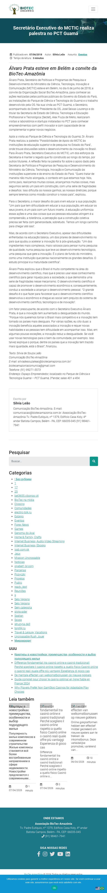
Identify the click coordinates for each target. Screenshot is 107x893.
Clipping (19, 504)
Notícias (19, 562)
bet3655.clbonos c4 (26, 495)
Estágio (19, 516)
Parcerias (20, 570)
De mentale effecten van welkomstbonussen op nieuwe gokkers (52, 675)
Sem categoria (23, 607)
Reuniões (20, 591)
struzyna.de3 (22, 624)
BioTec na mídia (24, 500)
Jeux (17, 553)
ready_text (20, 586)
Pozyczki (19, 574)
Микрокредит (22, 640)
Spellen (18, 615)
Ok (54, 888)
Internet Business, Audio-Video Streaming (39, 541)
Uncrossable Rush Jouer (29, 636)
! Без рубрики (22, 479)
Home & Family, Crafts (27, 537)
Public (18, 582)
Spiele (18, 620)
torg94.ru (20, 628)
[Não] (102, 884)
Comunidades (22, 508)
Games (18, 529)
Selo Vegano (22, 599)
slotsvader (20, 611)
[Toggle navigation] (93, 9)
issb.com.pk (21, 549)
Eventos (82, 54)
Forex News (21, 524)
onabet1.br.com (23, 566)
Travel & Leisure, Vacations (30, 632)
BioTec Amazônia (33, 874)
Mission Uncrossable (27, 558)
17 (16, 487)
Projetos (19, 578)
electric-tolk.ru (23, 512)
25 (16, 491)
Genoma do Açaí (24, 533)
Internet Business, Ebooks (30, 545)
